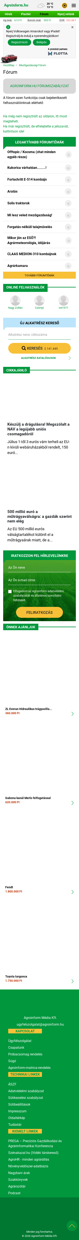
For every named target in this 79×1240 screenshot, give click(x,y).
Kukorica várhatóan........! (26, 168)
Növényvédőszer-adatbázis (28, 1166)
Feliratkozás (39, 612)
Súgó (12, 1061)
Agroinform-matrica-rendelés (29, 1068)
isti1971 (63, 307)
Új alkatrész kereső (39, 323)
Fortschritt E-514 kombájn (27, 179)
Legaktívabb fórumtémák (39, 142)
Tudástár (14, 1125)
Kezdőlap (8, 65)
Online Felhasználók (25, 287)
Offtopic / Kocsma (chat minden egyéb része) (31, 154)
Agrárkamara (17, 266)
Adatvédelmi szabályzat (26, 1091)
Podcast (14, 1193)
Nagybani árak (19, 1173)
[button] (64, 5)
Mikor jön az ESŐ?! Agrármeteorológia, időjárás (28, 240)
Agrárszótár (16, 1186)
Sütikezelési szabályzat (25, 1098)
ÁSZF (12, 1084)
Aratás (12, 191)
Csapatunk (16, 1048)
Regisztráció (19, 42)
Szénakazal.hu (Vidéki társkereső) (33, 1153)
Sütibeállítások (19, 1104)
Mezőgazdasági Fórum (32, 65)
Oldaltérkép (16, 1118)
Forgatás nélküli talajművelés (29, 227)
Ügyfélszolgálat (19, 1041)
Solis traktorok (18, 203)
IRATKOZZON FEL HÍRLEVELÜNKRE (39, 556)
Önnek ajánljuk (20, 627)
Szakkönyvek (18, 1180)
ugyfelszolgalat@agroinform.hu (40, 1024)
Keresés (39, 348)
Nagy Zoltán (15, 307)
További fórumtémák (39, 275)
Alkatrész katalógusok (38, 358)
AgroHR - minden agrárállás (28, 1159)
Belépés (41, 42)
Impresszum (17, 1111)
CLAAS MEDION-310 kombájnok (31, 254)
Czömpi (39, 307)
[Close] (72, 27)
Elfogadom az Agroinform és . (38, 595)
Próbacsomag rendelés (25, 1054)
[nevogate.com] (61, 1220)
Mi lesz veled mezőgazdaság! (29, 215)
